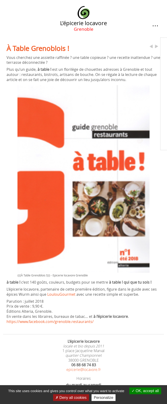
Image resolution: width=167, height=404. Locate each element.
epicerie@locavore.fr (83, 369)
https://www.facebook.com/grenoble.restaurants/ (50, 321)
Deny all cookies (71, 398)
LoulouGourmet (61, 294)
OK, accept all (145, 391)
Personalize (103, 398)
